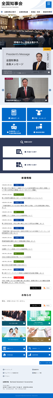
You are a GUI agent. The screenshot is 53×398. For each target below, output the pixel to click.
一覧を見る (34, 288)
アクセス (6, 376)
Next (51, 12)
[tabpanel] (10, 11)
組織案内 (36, 369)
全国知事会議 (23, 12)
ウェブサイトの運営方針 (11, 373)
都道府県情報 (47, 12)
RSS (48, 288)
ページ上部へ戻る (46, 363)
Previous (2, 12)
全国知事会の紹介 (10, 12)
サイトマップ (8, 369)
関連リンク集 (38, 373)
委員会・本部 (35, 12)
